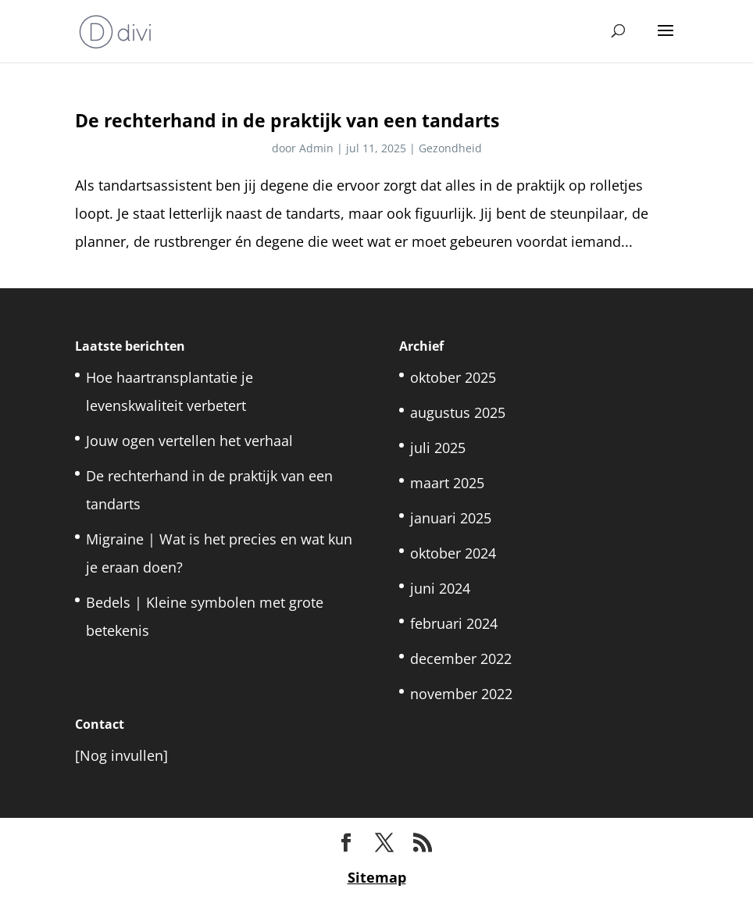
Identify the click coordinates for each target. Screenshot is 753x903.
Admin (316, 148)
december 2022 (461, 658)
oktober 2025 (453, 377)
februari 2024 (454, 623)
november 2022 (461, 693)
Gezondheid (450, 148)
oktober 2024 (453, 553)
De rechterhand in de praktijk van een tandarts (287, 120)
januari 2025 (450, 518)
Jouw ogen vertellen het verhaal (189, 440)
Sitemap (377, 877)
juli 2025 (438, 447)
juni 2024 (440, 588)
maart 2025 (447, 482)
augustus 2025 (457, 412)
